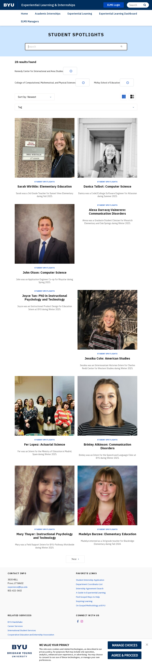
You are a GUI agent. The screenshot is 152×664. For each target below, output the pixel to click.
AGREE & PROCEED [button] (124, 655)
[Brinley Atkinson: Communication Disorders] (107, 406)
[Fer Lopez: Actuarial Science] (44, 406)
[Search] (138, 5)
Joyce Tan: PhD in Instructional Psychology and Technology (45, 298)
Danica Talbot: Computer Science (107, 186)
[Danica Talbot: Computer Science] (107, 148)
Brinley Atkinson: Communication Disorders (107, 446)
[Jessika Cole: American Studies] (107, 320)
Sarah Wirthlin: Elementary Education (44, 186)
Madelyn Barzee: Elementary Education (107, 534)
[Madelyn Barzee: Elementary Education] (107, 495)
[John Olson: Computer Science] (44, 234)
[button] (147, 644)
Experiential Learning (80, 13)
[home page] (9, 5)
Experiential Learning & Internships (48, 5)
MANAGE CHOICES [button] (124, 645)
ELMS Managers (30, 21)
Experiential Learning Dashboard (118, 13)
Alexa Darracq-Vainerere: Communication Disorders (107, 212)
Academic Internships (48, 13)
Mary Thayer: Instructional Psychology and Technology (44, 536)
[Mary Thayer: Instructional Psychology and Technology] (44, 495)
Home (24, 13)
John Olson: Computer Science (45, 273)
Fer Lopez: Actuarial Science (45, 445)
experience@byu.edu (18, 587)
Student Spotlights (44, 182)
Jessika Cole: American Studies (107, 358)
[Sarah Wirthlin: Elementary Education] (44, 148)
